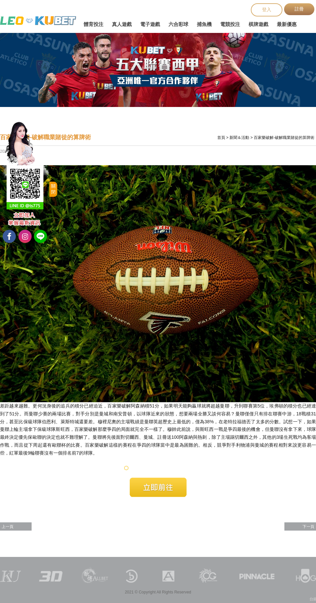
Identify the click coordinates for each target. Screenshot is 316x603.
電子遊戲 (150, 24)
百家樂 (81, 429)
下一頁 (308, 526)
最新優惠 (287, 24)
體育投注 (93, 24)
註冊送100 (168, 437)
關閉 (53, 189)
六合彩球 (178, 24)
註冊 (299, 9)
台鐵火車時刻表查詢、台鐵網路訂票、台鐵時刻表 (38, 21)
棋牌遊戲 (258, 24)
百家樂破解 (119, 405)
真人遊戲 (122, 24)
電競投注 (230, 24)
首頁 (221, 137)
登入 (266, 9)
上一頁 (7, 526)
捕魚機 (204, 24)
